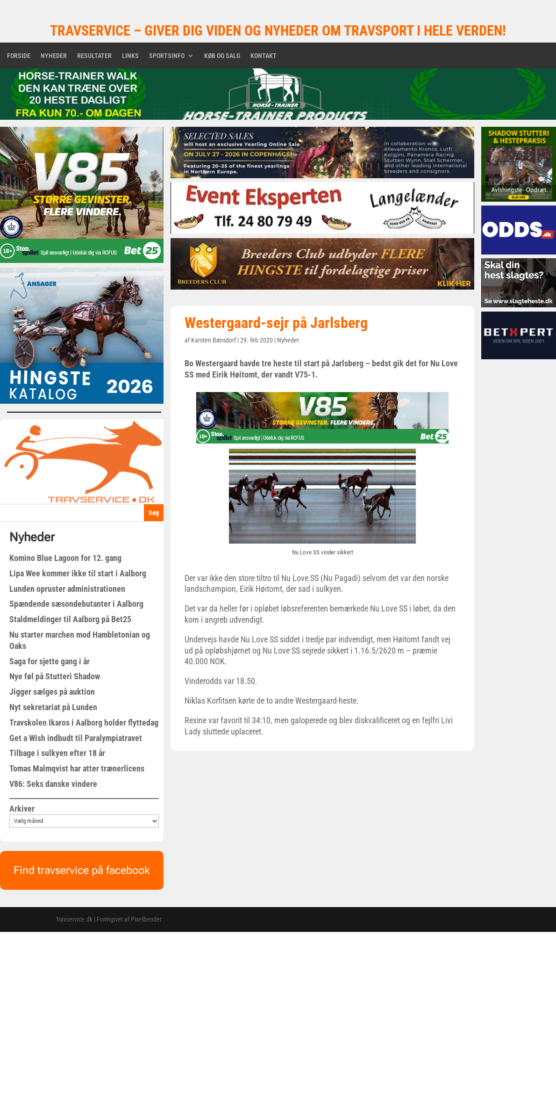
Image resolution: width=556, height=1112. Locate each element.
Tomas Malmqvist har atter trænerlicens (76, 768)
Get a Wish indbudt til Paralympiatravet (75, 738)
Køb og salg (222, 55)
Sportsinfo (167, 55)
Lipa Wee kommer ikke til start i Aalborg (77, 573)
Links (130, 55)
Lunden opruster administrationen (67, 589)
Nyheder (54, 55)
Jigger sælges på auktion (52, 692)
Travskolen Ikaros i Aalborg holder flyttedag (83, 722)
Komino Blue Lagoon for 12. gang (65, 558)
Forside (18, 55)
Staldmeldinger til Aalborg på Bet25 (70, 619)
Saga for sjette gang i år (49, 661)
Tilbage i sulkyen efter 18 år (57, 753)
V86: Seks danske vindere (53, 784)
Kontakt (263, 55)
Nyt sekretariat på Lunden (53, 707)
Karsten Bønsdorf (213, 340)
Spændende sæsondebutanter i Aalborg (76, 604)
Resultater (94, 55)
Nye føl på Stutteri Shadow (54, 676)
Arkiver (22, 809)
